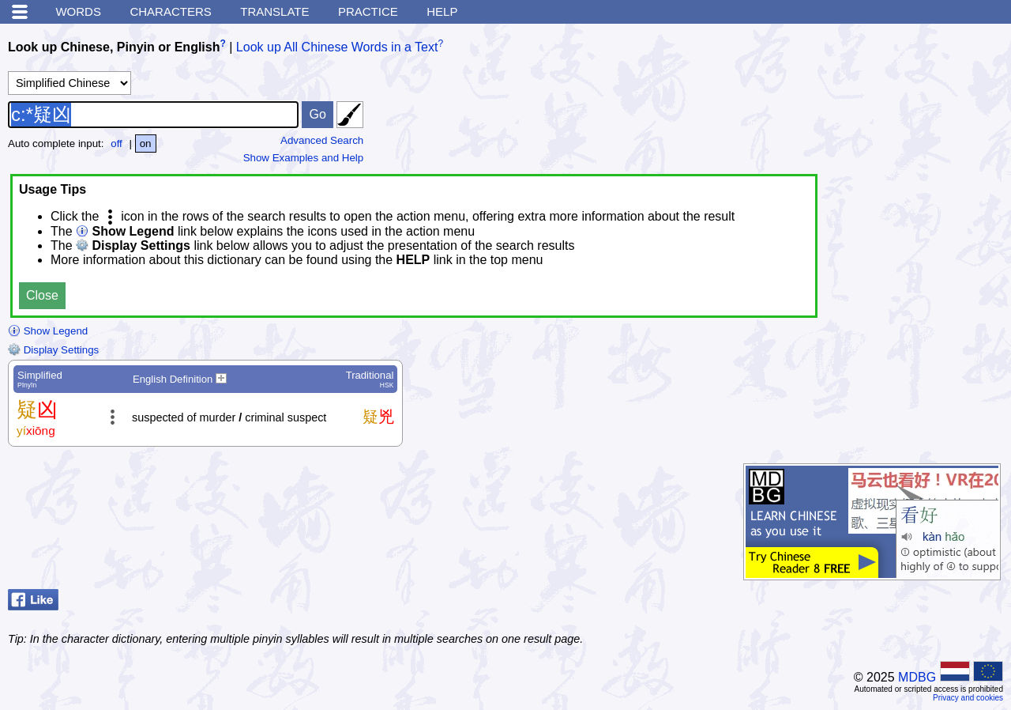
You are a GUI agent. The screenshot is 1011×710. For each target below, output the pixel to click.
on (146, 143)
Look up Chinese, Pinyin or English (114, 47)
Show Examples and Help (303, 158)
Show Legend (48, 331)
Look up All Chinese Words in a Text (337, 47)
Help (442, 11)
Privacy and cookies (968, 697)
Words (78, 11)
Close (42, 295)
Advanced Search (321, 140)
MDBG (917, 677)
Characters (170, 11)
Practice (368, 11)
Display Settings (53, 350)
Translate (274, 11)
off (116, 143)
